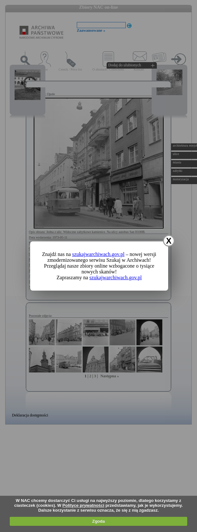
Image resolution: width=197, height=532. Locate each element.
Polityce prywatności (83, 505)
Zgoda (98, 521)
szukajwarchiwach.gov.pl (98, 254)
